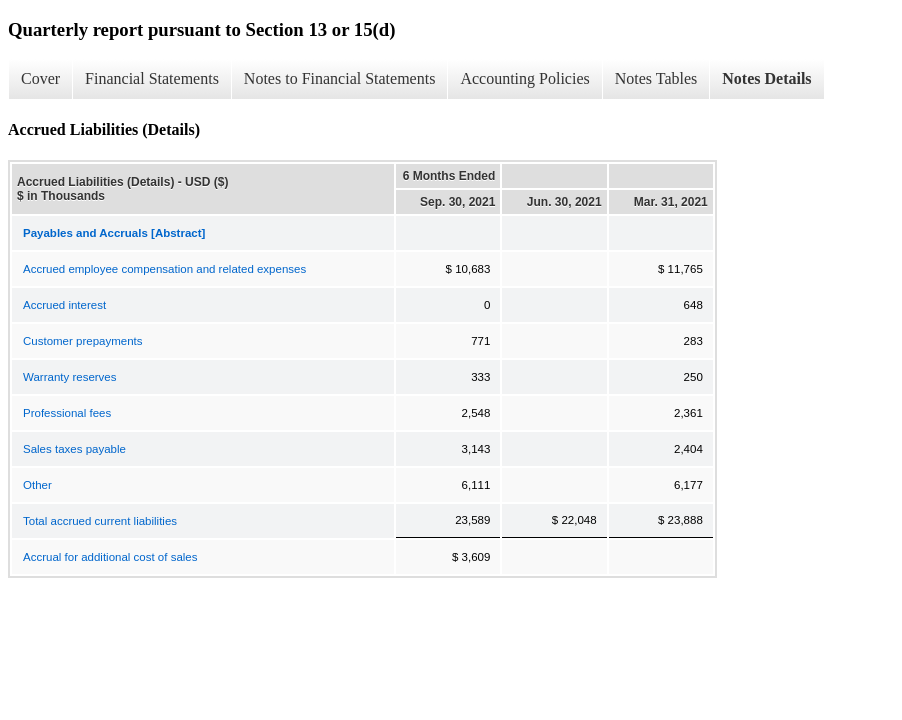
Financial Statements (152, 78)
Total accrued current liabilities (100, 521)
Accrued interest (64, 305)
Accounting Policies (524, 78)
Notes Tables (656, 78)
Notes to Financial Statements (340, 78)
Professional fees (67, 413)
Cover (40, 78)
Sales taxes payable (74, 449)
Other (37, 485)
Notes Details (766, 78)
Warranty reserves (70, 377)
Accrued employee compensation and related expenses (164, 269)
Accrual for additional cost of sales (110, 557)
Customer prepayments (83, 341)
